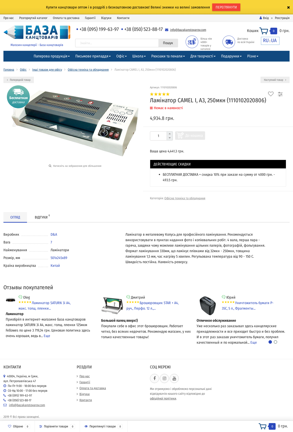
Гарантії (90, 18)
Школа (137, 56)
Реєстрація (282, 18)
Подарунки (230, 56)
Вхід (264, 18)
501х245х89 (59, 258)
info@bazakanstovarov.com (188, 30)
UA (274, 40)
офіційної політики (163, 398)
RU (266, 40)
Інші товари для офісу (47, 70)
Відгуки (106, 18)
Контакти (123, 18)
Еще (47, 336)
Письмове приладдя (91, 56)
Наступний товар (275, 79)
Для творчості (201, 56)
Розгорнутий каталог (33, 18)
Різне (251, 56)
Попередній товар (18, 79)
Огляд (15, 217)
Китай (55, 265)
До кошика (194, 135)
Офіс (120, 56)
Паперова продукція (50, 56)
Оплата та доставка (66, 18)
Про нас (8, 18)
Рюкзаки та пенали (166, 56)
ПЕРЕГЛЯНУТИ (226, 7)
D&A (54, 234)
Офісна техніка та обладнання (88, 70)
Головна (8, 70)
